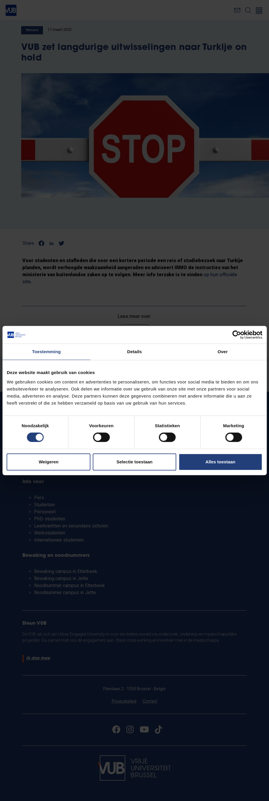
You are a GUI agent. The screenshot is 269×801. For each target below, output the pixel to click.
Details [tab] (134, 351)
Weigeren (49, 461)
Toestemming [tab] (46, 351)
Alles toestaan (220, 461)
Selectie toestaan (134, 461)
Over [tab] (223, 351)
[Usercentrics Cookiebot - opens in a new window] (236, 334)
